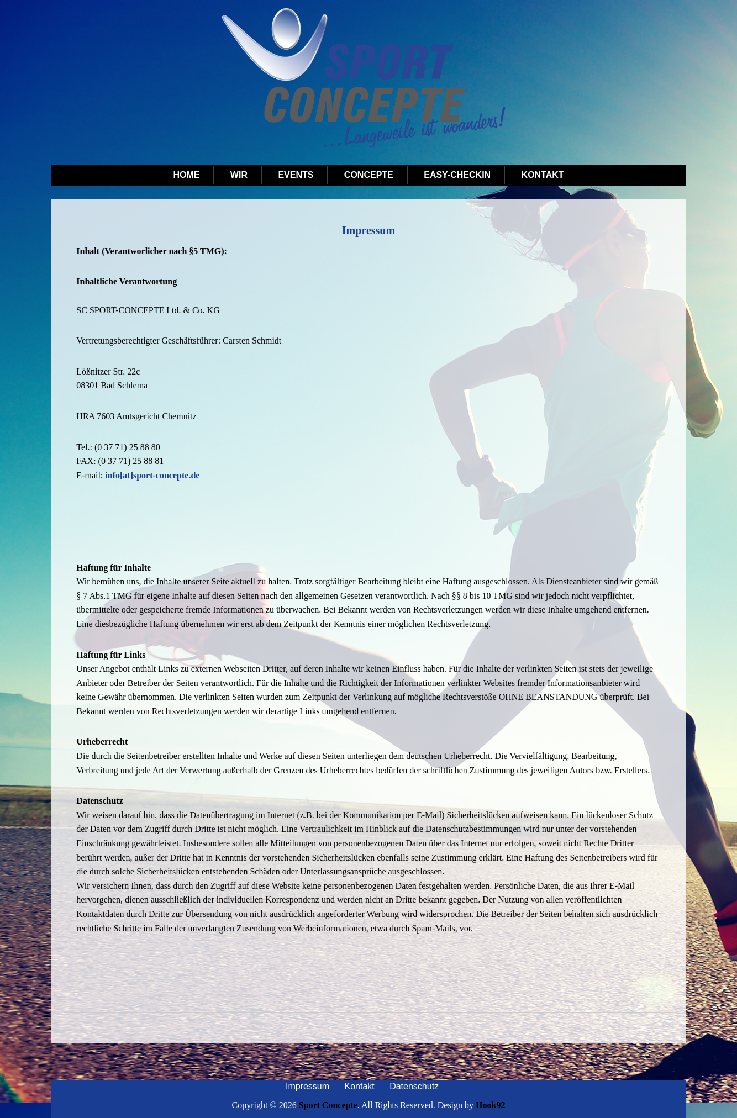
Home (186, 175)
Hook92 (490, 1105)
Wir (239, 175)
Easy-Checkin (457, 175)
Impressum (307, 1086)
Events (295, 175)
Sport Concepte (328, 1105)
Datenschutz (414, 1086)
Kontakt (543, 175)
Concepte (368, 175)
